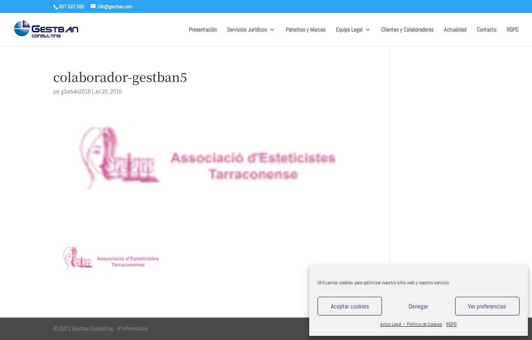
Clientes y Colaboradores (407, 30)
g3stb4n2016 (76, 91)
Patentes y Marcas (305, 30)
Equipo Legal (349, 30)
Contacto (486, 30)
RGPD (451, 324)
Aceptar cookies (350, 306)
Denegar (418, 306)
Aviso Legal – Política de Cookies (411, 324)
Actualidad (455, 30)
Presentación (203, 30)
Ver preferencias (487, 306)
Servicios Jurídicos (247, 30)
